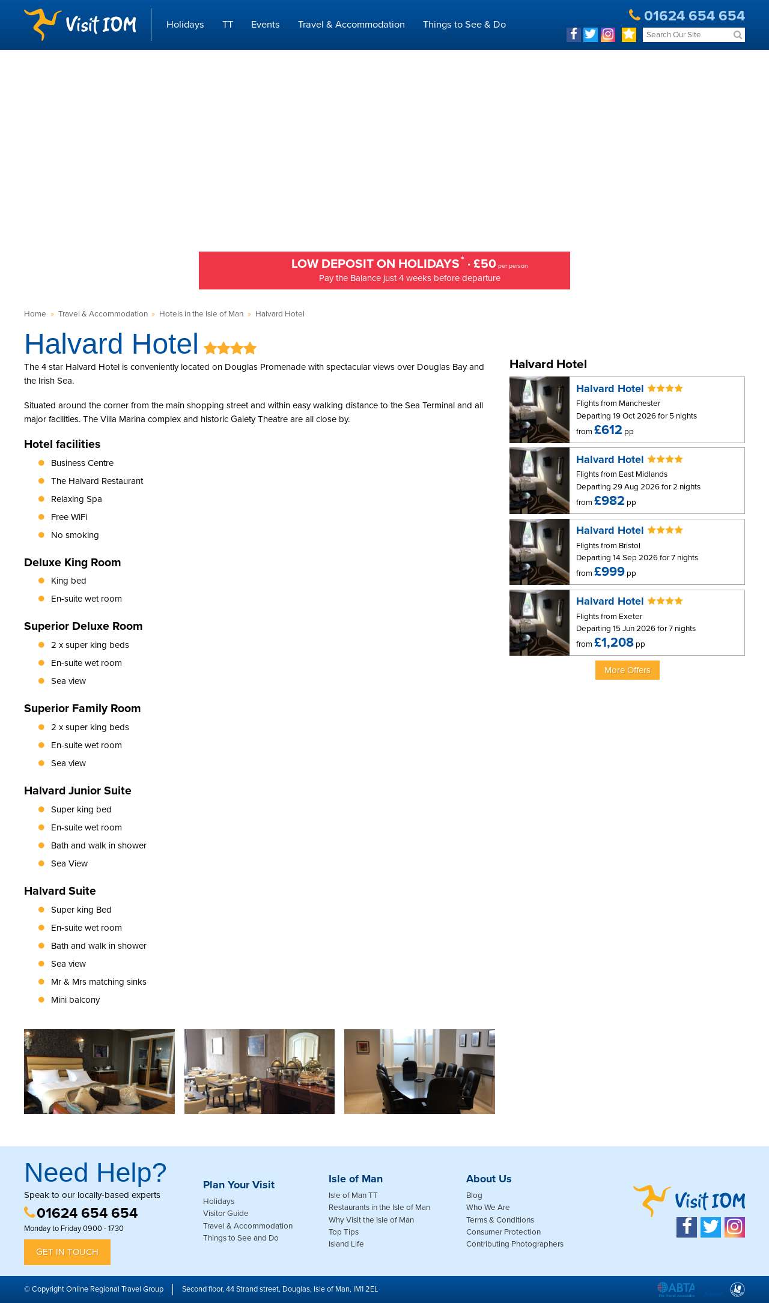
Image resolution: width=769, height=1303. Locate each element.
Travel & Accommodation (351, 25)
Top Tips (344, 1232)
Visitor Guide (226, 1213)
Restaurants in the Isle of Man (379, 1207)
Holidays (185, 25)
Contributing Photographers (515, 1244)
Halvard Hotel (280, 314)
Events (265, 25)
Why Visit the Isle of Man (371, 1220)
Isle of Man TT (353, 1195)
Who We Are (488, 1207)
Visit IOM (80, 24)
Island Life (346, 1244)
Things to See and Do (241, 1238)
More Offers (627, 670)
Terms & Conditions (500, 1220)
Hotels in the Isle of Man (201, 314)
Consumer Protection (503, 1232)
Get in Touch (67, 1252)
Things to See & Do (464, 25)
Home (35, 314)
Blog (474, 1195)
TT (227, 25)
